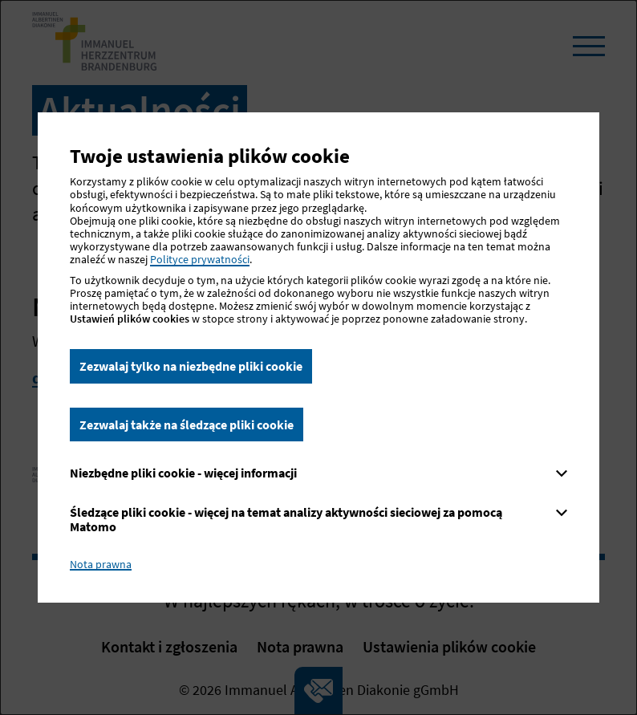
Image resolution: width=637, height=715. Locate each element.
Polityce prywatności (200, 259)
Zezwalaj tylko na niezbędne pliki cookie (190, 366)
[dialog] (318, 357)
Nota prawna (101, 564)
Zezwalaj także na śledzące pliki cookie (186, 424)
